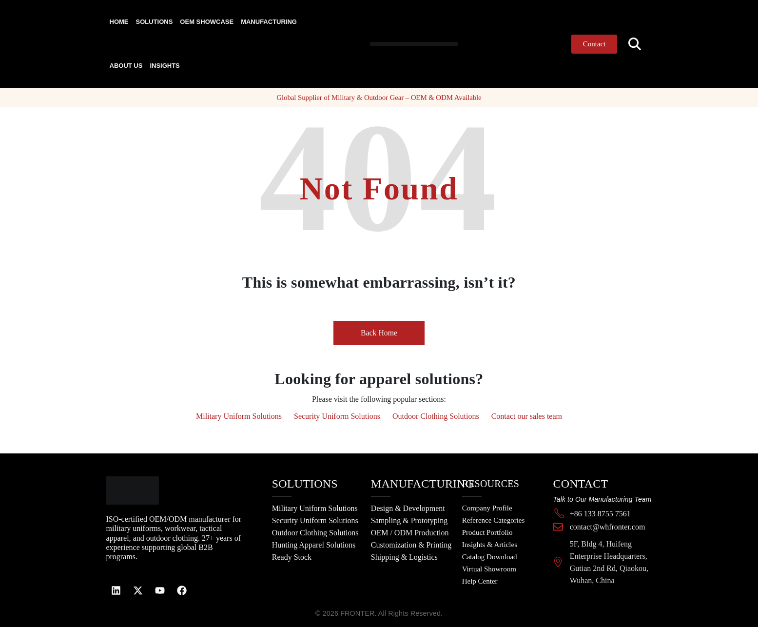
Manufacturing (269, 21)
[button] (634, 44)
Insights (164, 65)
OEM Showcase (206, 21)
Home (119, 21)
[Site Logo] (395, 43)
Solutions (154, 21)
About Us (126, 65)
